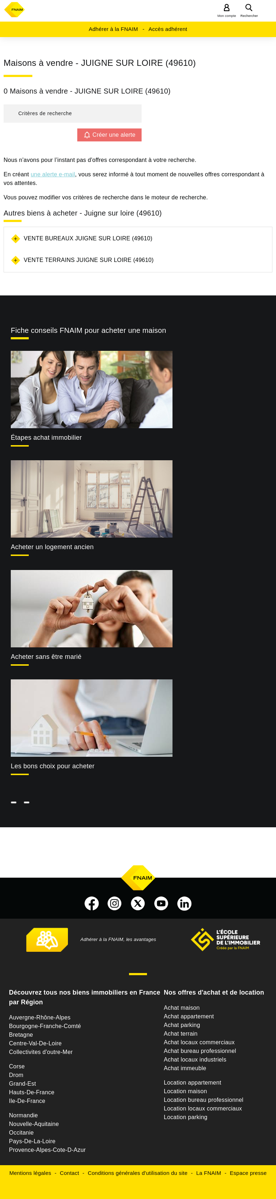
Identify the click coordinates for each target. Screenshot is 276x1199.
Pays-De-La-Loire (32, 1141)
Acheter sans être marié (46, 656)
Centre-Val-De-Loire (35, 1043)
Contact (69, 1173)
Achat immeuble (185, 1068)
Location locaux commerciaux (203, 1108)
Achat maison (182, 1008)
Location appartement (192, 1083)
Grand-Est (22, 1084)
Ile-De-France (27, 1101)
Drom (16, 1075)
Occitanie (21, 1133)
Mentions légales (30, 1173)
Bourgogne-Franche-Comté (45, 1026)
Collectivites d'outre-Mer (41, 1052)
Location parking (185, 1117)
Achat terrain (181, 1034)
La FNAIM (208, 1173)
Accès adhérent (167, 29)
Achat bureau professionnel (200, 1051)
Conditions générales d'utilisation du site (138, 1173)
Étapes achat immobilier (46, 437)
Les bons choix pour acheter (53, 766)
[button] (73, 113)
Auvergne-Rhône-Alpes (39, 1017)
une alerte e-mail (53, 174)
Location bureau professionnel (204, 1100)
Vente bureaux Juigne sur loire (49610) (88, 238)
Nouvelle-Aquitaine (34, 1124)
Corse (17, 1066)
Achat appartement (189, 1016)
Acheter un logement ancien (52, 547)
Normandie (23, 1115)
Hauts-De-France (31, 1092)
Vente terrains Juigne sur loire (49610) (89, 260)
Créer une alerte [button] (113, 135)
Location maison (185, 1091)
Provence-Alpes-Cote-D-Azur (47, 1150)
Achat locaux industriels (195, 1060)
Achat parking (182, 1025)
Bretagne (21, 1035)
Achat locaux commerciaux (199, 1042)
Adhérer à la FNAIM (113, 29)
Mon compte (226, 16)
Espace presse (248, 1173)
